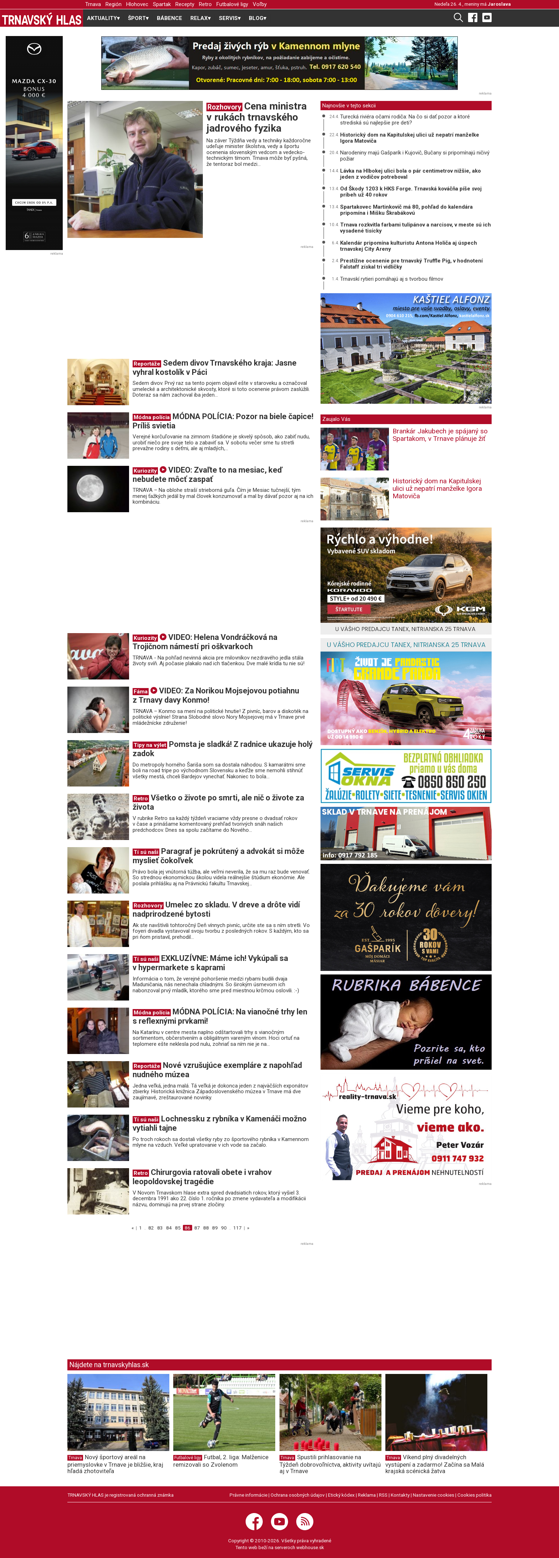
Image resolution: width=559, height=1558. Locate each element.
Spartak (162, 4)
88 (206, 1228)
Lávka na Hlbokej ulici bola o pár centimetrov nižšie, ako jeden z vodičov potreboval (410, 174)
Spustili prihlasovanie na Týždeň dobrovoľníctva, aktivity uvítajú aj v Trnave (330, 1464)
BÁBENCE (169, 18)
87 (197, 1228)
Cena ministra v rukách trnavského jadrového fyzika (256, 117)
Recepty (184, 4)
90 (224, 1228)
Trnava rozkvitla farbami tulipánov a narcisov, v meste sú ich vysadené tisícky (415, 228)
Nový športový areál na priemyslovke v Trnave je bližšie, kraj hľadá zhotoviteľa (115, 1464)
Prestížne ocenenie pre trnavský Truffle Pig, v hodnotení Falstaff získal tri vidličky (411, 264)
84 (169, 1228)
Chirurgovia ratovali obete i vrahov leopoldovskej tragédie (202, 1177)
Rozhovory (224, 107)
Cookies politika (474, 1495)
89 (215, 1228)
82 (151, 1228)
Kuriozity (145, 471)
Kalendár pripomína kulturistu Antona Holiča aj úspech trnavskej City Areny (408, 246)
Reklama (367, 1495)
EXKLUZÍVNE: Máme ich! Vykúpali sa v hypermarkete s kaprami (210, 963)
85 (178, 1228)
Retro (205, 4)
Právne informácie (248, 1495)
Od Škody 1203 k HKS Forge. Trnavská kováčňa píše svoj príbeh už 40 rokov (411, 191)
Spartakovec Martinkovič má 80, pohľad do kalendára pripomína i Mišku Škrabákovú (406, 210)
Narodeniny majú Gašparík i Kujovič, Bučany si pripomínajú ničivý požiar (414, 155)
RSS (383, 1495)
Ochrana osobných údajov (298, 1495)
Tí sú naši (146, 852)
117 (237, 1228)
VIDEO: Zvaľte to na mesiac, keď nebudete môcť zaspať (207, 474)
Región (114, 4)
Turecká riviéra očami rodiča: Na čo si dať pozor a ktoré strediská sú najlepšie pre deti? (405, 119)
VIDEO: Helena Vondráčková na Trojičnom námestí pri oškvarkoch (205, 642)
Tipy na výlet (150, 745)
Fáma (141, 691)
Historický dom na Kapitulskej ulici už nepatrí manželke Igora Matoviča (409, 138)
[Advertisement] (127, 304)
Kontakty (400, 1495)
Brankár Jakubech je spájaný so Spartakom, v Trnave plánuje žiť (440, 435)
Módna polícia (152, 417)
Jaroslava (499, 4)
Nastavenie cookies (433, 1495)
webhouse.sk (310, 1547)
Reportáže (147, 364)
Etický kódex (341, 1495)
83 (160, 1228)
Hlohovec (137, 4)
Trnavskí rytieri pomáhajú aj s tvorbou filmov (391, 279)
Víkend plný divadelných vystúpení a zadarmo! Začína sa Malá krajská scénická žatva (434, 1464)
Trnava (93, 4)
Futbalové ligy (232, 4)
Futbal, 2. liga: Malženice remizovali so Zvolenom (220, 1460)
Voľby (260, 4)
